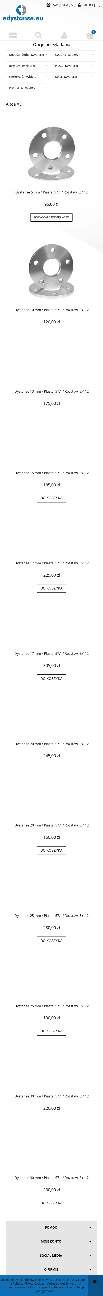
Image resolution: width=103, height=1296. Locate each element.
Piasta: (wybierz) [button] (66, 66)
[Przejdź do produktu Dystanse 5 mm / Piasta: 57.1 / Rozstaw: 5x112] (51, 154)
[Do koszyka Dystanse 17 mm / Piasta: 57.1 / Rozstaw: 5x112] (51, 588)
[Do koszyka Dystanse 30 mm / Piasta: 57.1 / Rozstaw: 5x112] (51, 1203)
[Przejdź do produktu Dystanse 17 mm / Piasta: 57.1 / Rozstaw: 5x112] (51, 538)
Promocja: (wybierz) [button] (22, 88)
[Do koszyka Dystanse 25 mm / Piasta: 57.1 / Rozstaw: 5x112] (51, 941)
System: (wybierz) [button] (67, 55)
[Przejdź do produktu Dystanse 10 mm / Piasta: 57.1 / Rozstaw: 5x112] (51, 271)
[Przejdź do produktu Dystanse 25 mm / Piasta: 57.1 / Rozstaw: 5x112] (51, 891)
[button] (13, 35)
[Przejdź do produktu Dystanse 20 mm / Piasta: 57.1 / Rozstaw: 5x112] (51, 719)
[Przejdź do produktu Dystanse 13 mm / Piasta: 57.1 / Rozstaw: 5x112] (51, 367)
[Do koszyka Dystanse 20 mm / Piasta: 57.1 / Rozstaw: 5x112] (51, 850)
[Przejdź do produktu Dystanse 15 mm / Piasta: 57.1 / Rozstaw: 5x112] (51, 448)
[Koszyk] (90, 35)
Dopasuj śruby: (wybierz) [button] (26, 55)
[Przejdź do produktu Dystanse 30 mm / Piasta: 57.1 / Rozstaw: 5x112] (51, 1071)
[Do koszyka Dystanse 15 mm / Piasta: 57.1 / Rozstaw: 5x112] (51, 498)
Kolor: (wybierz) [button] (66, 77)
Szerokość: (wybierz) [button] (23, 77)
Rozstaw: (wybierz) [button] (22, 66)
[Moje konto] (64, 35)
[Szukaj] (38, 35)
